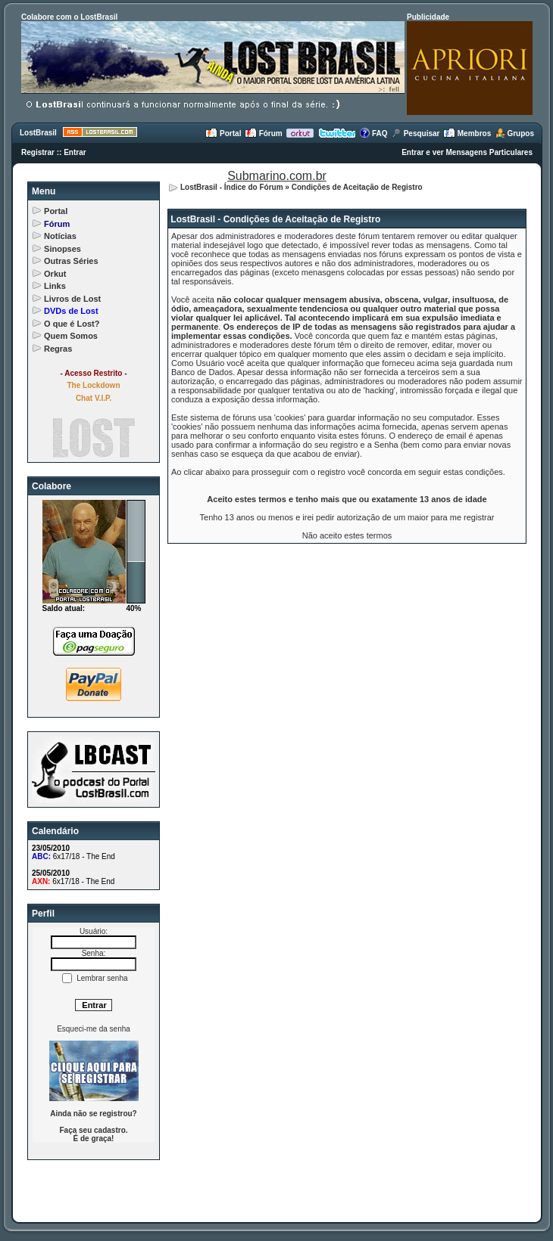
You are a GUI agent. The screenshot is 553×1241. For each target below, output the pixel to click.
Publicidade (428, 17)
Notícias (60, 235)
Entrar (75, 152)
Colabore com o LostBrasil (69, 17)
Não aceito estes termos (347, 535)
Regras (58, 348)
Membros (467, 133)
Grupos (514, 133)
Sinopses (62, 248)
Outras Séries (71, 260)
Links (55, 285)
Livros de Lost (72, 298)
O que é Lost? (71, 323)
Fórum (264, 133)
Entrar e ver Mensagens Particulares (467, 152)
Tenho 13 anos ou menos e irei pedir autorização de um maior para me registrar (347, 517)
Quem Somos (71, 335)
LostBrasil (38, 133)
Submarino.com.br (276, 175)
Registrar (38, 152)
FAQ (373, 133)
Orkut (55, 273)
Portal (223, 133)
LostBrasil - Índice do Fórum (231, 187)
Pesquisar (415, 133)
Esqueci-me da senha (93, 1029)
